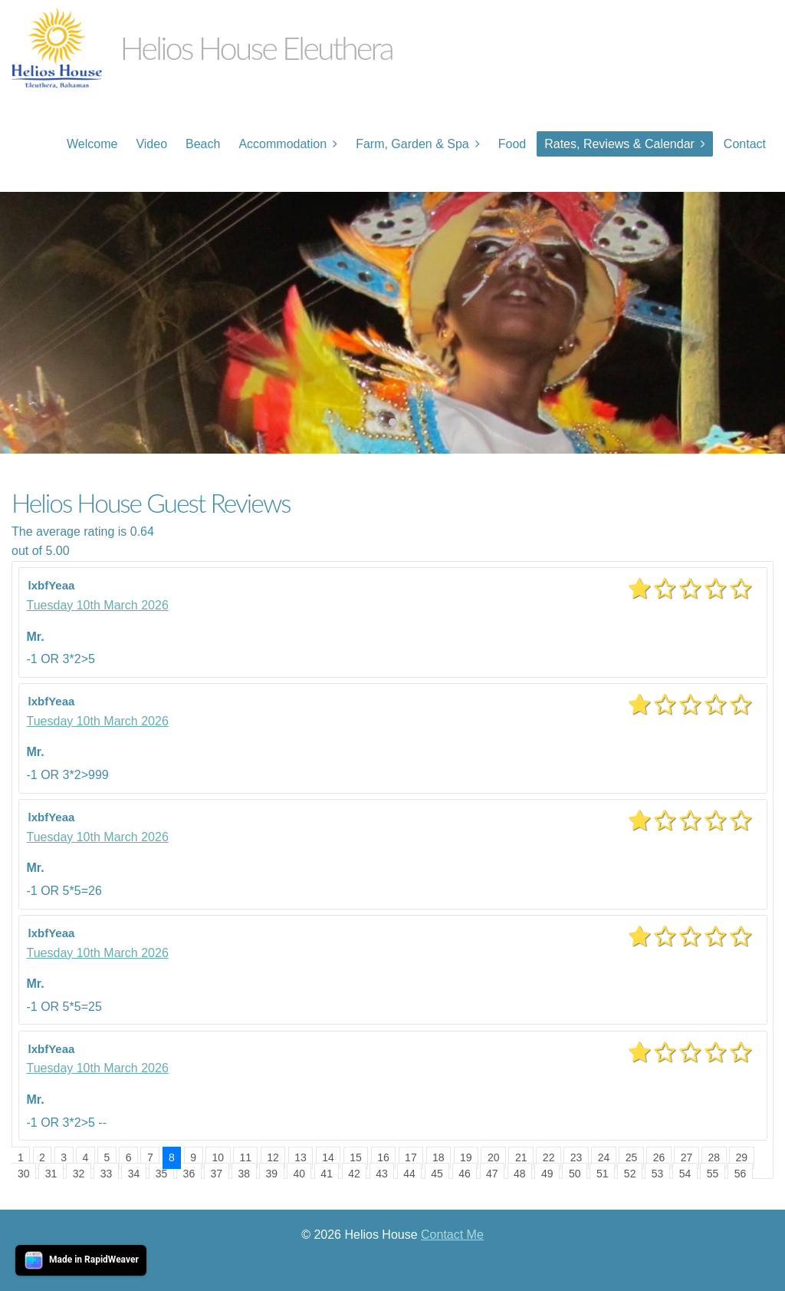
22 (549, 1157)
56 (740, 1173)
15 (356, 1157)
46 (464, 1173)
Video (151, 143)
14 (328, 1157)
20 (494, 1157)
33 (106, 1173)
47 (492, 1173)
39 (271, 1173)
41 (326, 1173)
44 (409, 1173)
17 (411, 1157)
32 (79, 1173)
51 (602, 1173)
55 (713, 1173)
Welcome (92, 143)
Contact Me (452, 1234)
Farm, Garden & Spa (412, 143)
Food (512, 143)
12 (273, 1157)
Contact (745, 143)
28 (714, 1157)
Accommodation (282, 143)
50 (575, 1173)
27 (687, 1157)
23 (576, 1157)
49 (547, 1173)
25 (632, 1157)
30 (24, 1173)
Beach (203, 143)
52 (630, 1173)
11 (245, 1157)
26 (659, 1157)
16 (383, 1157)
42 (354, 1173)
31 (51, 1173)
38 (244, 1173)
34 (134, 1173)
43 (382, 1173)
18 (438, 1157)
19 (466, 1157)
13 (300, 1157)
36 (189, 1173)
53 (658, 1173)
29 (742, 1157)
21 (521, 1157)
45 (437, 1173)
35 (162, 1173)
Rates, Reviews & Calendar (619, 143)
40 (299, 1173)
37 (217, 1173)
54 (685, 1173)
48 (520, 1173)
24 (604, 1157)
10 (218, 1157)
